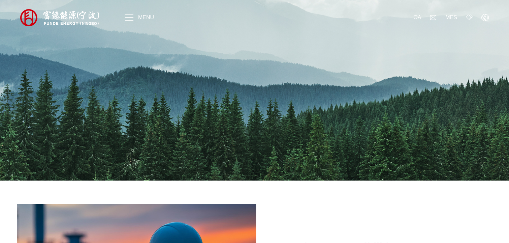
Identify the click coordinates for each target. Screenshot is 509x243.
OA (417, 17)
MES (451, 17)
